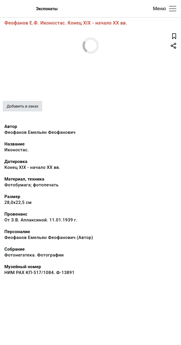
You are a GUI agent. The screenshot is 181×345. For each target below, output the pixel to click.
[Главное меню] (172, 8)
